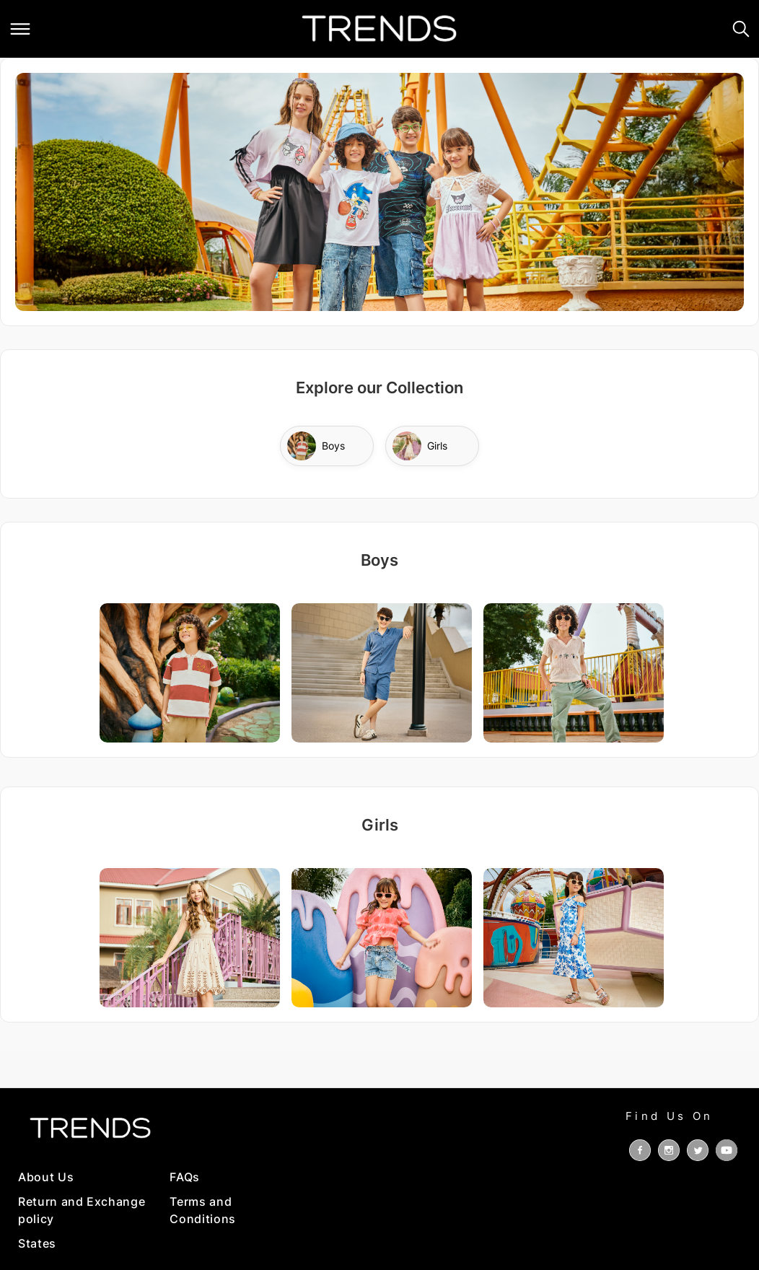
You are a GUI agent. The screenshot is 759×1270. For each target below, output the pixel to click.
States (37, 1243)
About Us (46, 1177)
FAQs (185, 1177)
